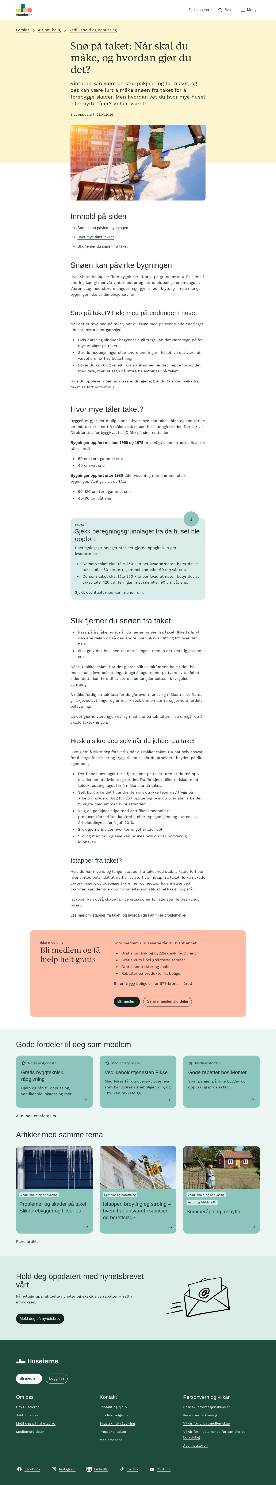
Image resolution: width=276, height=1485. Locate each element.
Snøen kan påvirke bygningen (102, 228)
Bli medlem (126, 1001)
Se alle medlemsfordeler (167, 1001)
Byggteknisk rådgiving (117, 1423)
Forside (23, 30)
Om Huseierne (27, 1407)
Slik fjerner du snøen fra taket (102, 246)
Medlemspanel (112, 1440)
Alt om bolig (49, 30)
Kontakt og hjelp (113, 1407)
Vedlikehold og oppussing (93, 30)
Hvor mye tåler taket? (95, 237)
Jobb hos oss (27, 1415)
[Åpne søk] (224, 10)
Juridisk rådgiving (114, 1415)
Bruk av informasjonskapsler (206, 1407)
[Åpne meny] (248, 10)
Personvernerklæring (200, 1415)
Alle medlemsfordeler (36, 1115)
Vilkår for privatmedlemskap (206, 1423)
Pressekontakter (113, 1432)
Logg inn (56, 1378)
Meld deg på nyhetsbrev (40, 1319)
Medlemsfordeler (30, 1432)
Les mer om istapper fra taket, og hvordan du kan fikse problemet (125, 915)
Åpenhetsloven (195, 1446)
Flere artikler (28, 1241)
